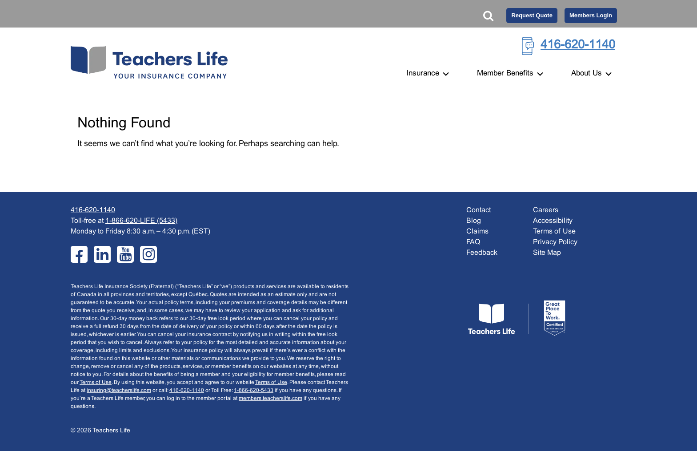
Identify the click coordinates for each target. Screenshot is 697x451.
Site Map (547, 252)
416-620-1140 (578, 45)
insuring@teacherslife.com (119, 390)
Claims (477, 231)
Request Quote (531, 15)
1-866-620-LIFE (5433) (141, 221)
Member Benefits (511, 73)
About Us (592, 73)
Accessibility (553, 221)
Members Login (590, 15)
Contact (478, 210)
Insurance (428, 73)
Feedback (481, 252)
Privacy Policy (555, 242)
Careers (545, 210)
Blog (473, 221)
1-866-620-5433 (253, 390)
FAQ (473, 242)
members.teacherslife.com (270, 398)
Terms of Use (96, 382)
